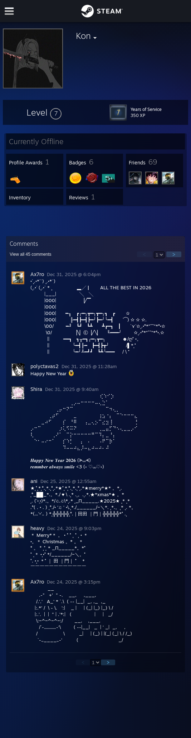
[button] (44, 112)
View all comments (31, 254)
